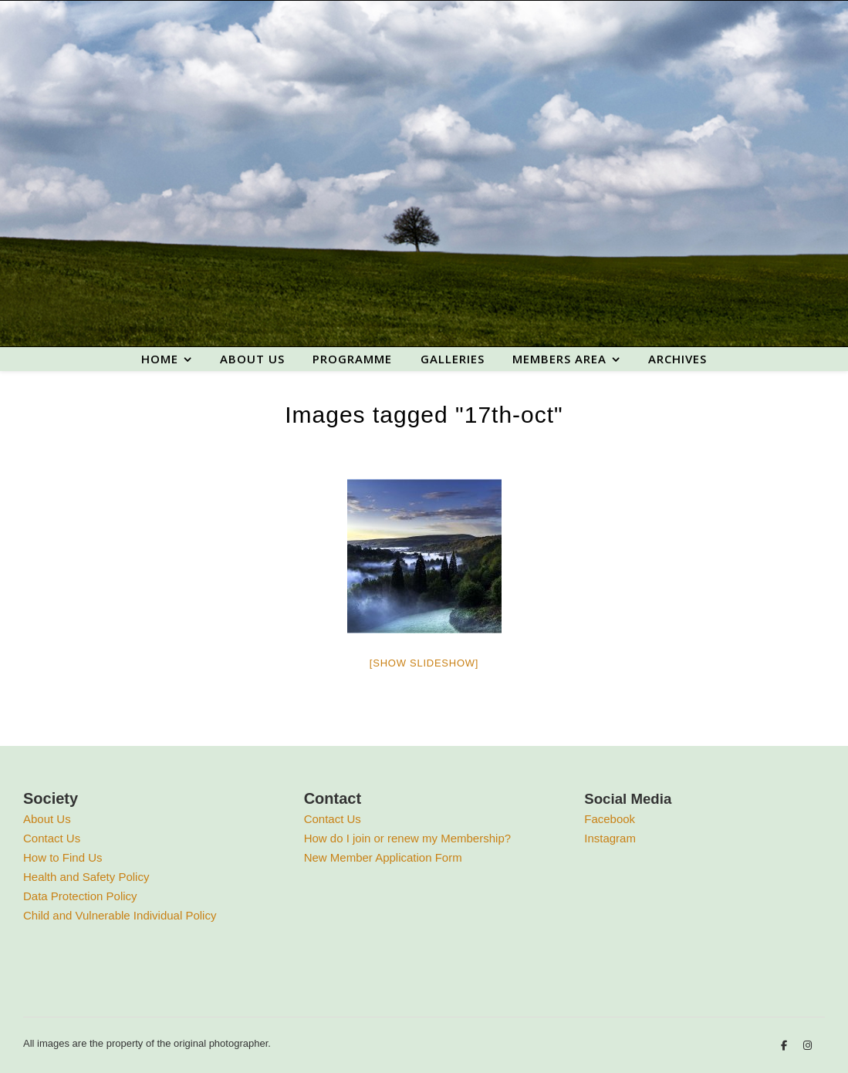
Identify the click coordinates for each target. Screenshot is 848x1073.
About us (252, 358)
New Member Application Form (383, 857)
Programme (352, 358)
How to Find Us (63, 857)
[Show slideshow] (424, 663)
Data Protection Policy (80, 896)
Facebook (609, 818)
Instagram (610, 838)
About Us (47, 818)
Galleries (453, 358)
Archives (677, 358)
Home (159, 358)
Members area (559, 358)
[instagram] (807, 1045)
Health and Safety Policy (86, 876)
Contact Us (51, 838)
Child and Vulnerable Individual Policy (119, 915)
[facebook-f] (785, 1045)
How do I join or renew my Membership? (407, 838)
